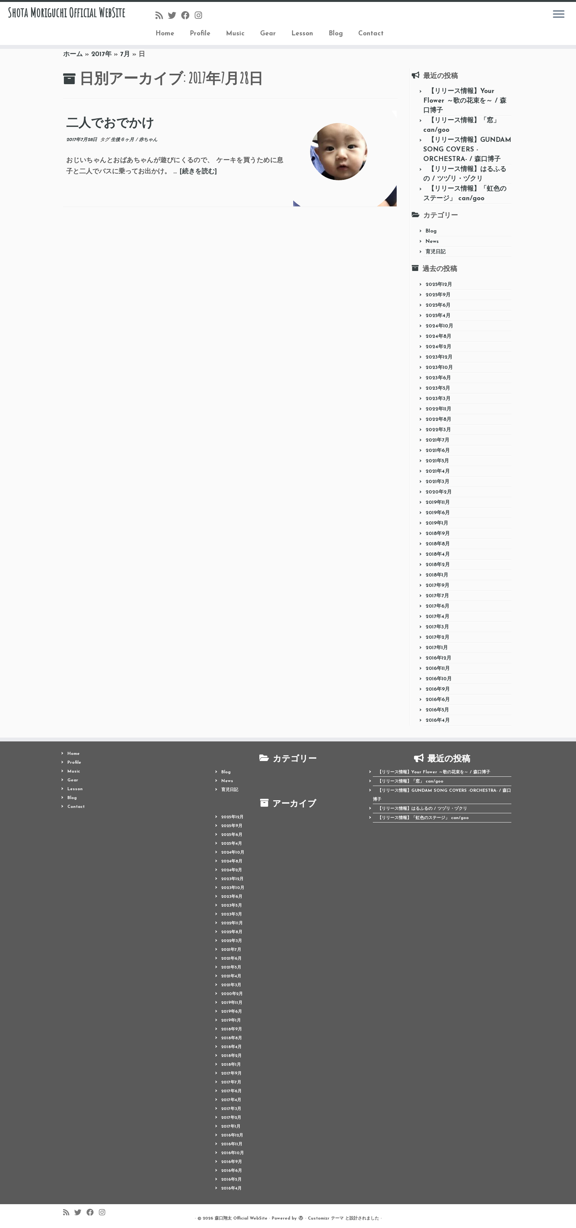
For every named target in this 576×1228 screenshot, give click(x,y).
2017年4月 (437, 616)
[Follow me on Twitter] (174, 16)
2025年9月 (438, 294)
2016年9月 (438, 689)
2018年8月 (438, 544)
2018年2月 (438, 564)
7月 (125, 54)
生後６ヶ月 (123, 140)
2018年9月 (438, 533)
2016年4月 (438, 720)
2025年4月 (438, 315)
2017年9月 (437, 585)
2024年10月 (439, 326)
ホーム (73, 54)
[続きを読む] (198, 171)
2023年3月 (438, 398)
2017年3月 (437, 627)
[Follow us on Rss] (161, 16)
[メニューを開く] (558, 14)
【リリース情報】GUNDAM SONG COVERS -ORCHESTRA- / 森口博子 (467, 150)
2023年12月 (439, 357)
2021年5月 (437, 461)
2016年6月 (438, 699)
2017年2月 (437, 637)
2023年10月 (439, 367)
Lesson (302, 33)
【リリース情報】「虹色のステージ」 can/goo (423, 818)
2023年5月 (438, 388)
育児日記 (436, 251)
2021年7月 (437, 440)
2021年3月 (437, 481)
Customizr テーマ (326, 1218)
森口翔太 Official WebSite (241, 1218)
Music (235, 33)
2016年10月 (439, 678)
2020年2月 (439, 492)
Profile (200, 33)
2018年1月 (437, 575)
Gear (268, 33)
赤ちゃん (148, 140)
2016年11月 (438, 668)
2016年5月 (437, 710)
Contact (371, 33)
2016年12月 (438, 658)
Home (164, 33)
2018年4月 (438, 554)
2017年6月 (437, 606)
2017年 (101, 54)
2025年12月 (439, 284)
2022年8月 (438, 419)
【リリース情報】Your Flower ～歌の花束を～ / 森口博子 (464, 101)
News (432, 241)
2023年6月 (438, 378)
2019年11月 (438, 502)
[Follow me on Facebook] (188, 16)
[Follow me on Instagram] (201, 16)
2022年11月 (438, 409)
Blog (336, 33)
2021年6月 (438, 450)
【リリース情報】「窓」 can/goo (410, 781)
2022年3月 (438, 429)
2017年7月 (437, 595)
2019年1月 (437, 523)
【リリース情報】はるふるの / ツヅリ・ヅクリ (422, 809)
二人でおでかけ (110, 123)
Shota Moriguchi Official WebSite (66, 24)
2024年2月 (438, 346)
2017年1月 (437, 647)
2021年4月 (438, 471)
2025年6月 (438, 305)
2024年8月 (438, 336)
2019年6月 (438, 512)
